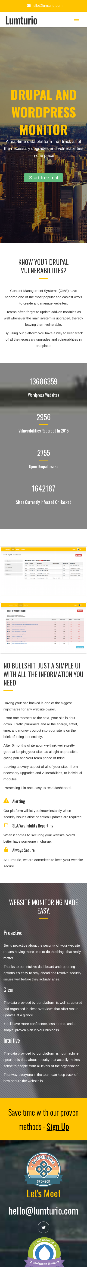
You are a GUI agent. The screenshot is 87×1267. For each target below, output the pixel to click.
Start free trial (43, 177)
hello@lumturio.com (44, 5)
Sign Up (58, 1126)
